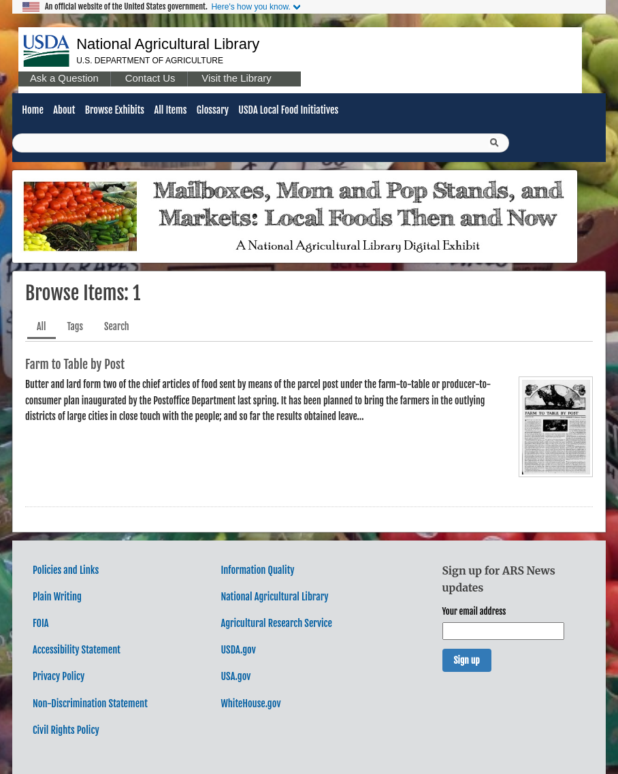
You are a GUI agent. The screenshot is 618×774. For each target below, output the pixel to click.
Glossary (213, 109)
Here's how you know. (250, 7)
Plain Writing (57, 596)
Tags (75, 326)
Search (116, 326)
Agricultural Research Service (276, 623)
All (41, 326)
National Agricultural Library (167, 43)
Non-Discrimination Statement (90, 703)
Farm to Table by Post (75, 364)
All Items (170, 109)
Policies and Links (66, 570)
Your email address (474, 611)
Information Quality (257, 570)
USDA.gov (238, 649)
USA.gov (235, 676)
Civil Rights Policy (66, 730)
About (64, 109)
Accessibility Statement (76, 649)
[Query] (260, 142)
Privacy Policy (58, 676)
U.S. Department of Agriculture (149, 60)
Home (32, 109)
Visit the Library (236, 78)
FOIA (41, 623)
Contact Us (150, 78)
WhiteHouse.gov (250, 703)
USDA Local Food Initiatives (288, 109)
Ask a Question (64, 78)
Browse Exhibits (114, 109)
